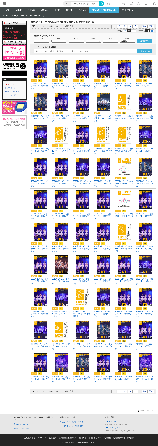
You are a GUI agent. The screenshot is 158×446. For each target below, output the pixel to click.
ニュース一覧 (10, 95)
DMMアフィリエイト (113, 428)
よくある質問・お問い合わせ (71, 422)
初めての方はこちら (22, 424)
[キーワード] (85, 3)
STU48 (82, 10)
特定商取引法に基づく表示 (90, 438)
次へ (144, 26)
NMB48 (44, 10)
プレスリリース (40, 438)
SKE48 (31, 10)
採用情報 (130, 438)
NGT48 (69, 10)
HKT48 (57, 10)
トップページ (10, 88)
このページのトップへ (147, 411)
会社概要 (27, 438)
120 (133, 31)
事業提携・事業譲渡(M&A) (114, 438)
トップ (6, 10)
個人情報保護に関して (68, 438)
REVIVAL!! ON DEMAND (104, 10)
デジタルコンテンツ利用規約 (71, 426)
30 (125, 31)
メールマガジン (111, 422)
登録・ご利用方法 (21, 428)
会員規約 (52, 438)
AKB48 (18, 10)
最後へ (151, 26)
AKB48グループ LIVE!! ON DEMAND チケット (25, 15)
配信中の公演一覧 (12, 91)
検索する (146, 51)
